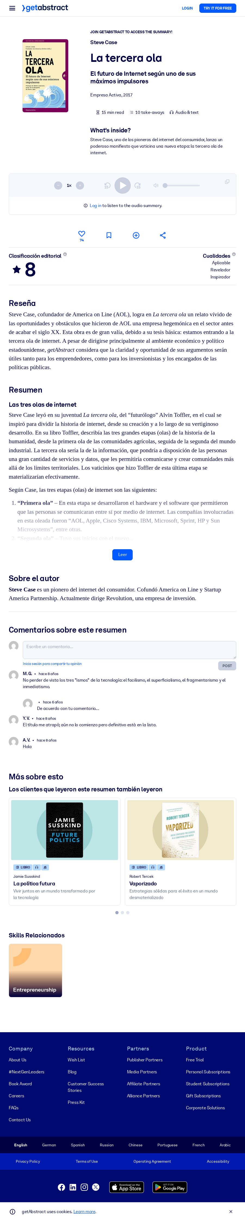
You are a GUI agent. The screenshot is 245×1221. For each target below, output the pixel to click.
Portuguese (167, 1145)
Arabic (225, 1145)
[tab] (117, 912)
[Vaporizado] (180, 830)
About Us (17, 1059)
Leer (122, 554)
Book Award (20, 1083)
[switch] (122, 185)
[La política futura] (64, 830)
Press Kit (76, 1102)
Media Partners (142, 1071)
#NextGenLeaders (26, 1071)
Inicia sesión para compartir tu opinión (52, 663)
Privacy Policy (28, 1161)
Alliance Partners (143, 1095)
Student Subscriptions (208, 1083)
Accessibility (218, 1161)
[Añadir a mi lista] (136, 235)
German (49, 1145)
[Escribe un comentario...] (129, 650)
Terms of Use (87, 1161)
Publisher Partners (145, 1059)
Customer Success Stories (86, 1087)
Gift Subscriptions (203, 1095)
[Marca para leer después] (108, 235)
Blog (72, 1071)
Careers (16, 1095)
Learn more (84, 1211)
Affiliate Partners (143, 1083)
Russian (106, 1145)
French (198, 1145)
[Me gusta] (81, 235)
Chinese (135, 1145)
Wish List (76, 1059)
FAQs (13, 1107)
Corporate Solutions (205, 1107)
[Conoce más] (64, 254)
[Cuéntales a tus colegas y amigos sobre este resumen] (163, 235)
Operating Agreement (152, 1161)
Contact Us (20, 1119)
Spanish (78, 1145)
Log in (95, 205)
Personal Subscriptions (208, 1071)
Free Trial (195, 1059)
